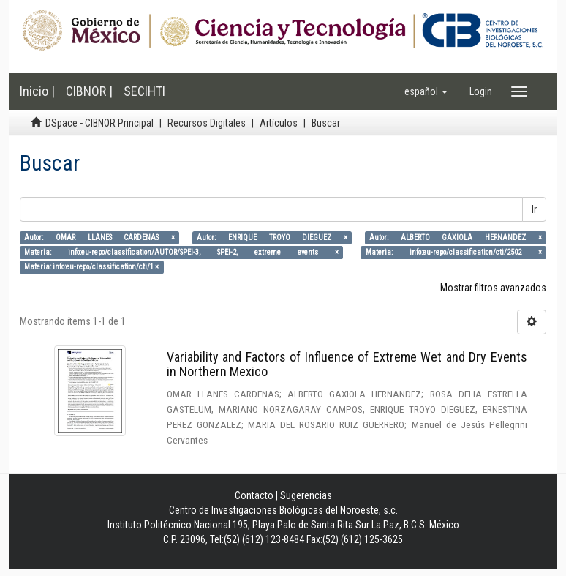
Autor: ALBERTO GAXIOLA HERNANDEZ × (455, 237)
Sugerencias (306, 495)
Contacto (254, 495)
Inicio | (37, 91)
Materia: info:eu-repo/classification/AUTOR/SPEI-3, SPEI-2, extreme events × (181, 252)
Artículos (279, 123)
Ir (534, 209)
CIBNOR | (89, 91)
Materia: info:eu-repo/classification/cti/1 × (91, 267)
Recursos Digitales (206, 123)
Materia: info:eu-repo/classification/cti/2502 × (454, 252)
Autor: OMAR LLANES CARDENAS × (99, 237)
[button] (426, 91)
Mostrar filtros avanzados (493, 287)
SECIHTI (144, 91)
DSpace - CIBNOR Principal (99, 123)
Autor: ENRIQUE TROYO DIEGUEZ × (272, 237)
